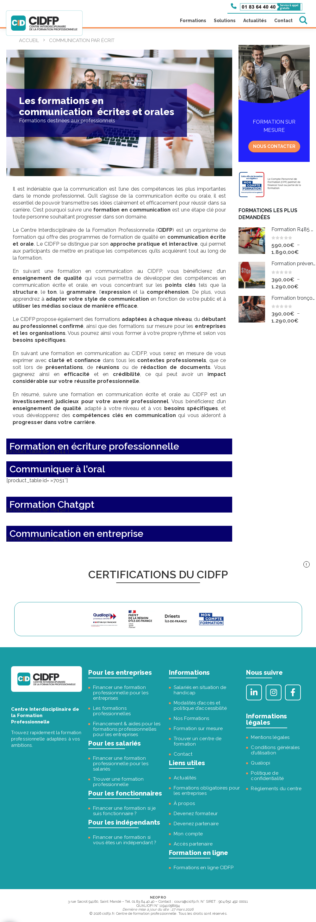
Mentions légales (270, 737)
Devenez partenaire (196, 824)
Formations (193, 20)
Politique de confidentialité (267, 775)
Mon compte (188, 834)
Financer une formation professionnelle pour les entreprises (120, 693)
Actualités (255, 20)
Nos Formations (191, 718)
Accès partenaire (193, 844)
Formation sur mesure (198, 728)
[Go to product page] (252, 240)
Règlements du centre (276, 788)
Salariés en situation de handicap (200, 690)
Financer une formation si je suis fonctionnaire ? (124, 810)
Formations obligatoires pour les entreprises (207, 790)
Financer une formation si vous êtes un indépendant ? (124, 839)
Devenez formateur (196, 813)
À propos (184, 803)
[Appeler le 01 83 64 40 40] (267, 6)
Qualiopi (260, 763)
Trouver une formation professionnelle (118, 781)
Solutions (224, 20)
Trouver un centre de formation (197, 741)
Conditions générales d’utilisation (275, 750)
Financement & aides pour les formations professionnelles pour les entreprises (126, 729)
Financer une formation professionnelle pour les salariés (120, 763)
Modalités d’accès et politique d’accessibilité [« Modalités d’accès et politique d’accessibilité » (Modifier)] (200, 705)
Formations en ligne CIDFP (203, 867)
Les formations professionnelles (112, 710)
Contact (283, 20)
